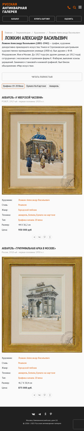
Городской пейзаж (27, 209)
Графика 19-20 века (13, 86)
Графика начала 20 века (30, 219)
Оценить (68, 18)
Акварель (54, 86)
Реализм (22, 204)
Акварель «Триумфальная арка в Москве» (29, 248)
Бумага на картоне (36, 86)
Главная (8, 32)
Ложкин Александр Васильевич (34, 200)
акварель (22, 214)
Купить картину (42, 18)
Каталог (15, 18)
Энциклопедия (23, 32)
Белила (31, 214)
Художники (39, 32)
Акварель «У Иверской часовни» (22, 97)
